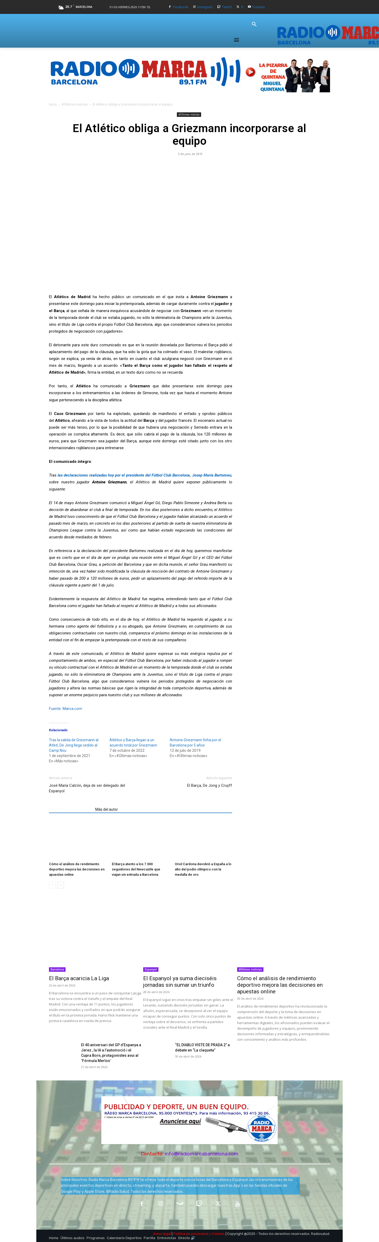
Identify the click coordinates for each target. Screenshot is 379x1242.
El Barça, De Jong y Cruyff (209, 785)
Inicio (53, 104)
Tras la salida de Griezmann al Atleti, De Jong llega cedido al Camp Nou (73, 745)
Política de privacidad (190, 1234)
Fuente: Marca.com (65, 708)
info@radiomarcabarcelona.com (201, 1154)
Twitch (227, 7)
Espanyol (151, 969)
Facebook (180, 7)
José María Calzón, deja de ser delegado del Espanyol (87, 788)
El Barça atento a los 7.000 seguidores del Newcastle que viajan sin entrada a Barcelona (136, 869)
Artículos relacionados (70, 809)
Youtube (258, 7)
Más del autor (106, 809)
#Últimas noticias (75, 104)
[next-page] (60, 885)
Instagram (205, 7)
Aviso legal (162, 1234)
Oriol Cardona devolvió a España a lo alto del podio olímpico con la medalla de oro (203, 869)
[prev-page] (52, 885)
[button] (254, 24)
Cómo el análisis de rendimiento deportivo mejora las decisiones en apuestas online (76, 869)
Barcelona (57, 969)
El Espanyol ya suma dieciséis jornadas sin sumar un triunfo (180, 981)
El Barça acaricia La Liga (79, 978)
